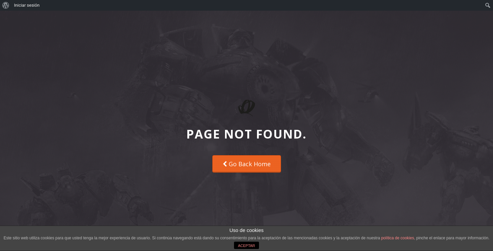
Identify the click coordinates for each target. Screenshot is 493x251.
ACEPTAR (246, 246)
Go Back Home (247, 164)
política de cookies (397, 238)
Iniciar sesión (27, 5)
